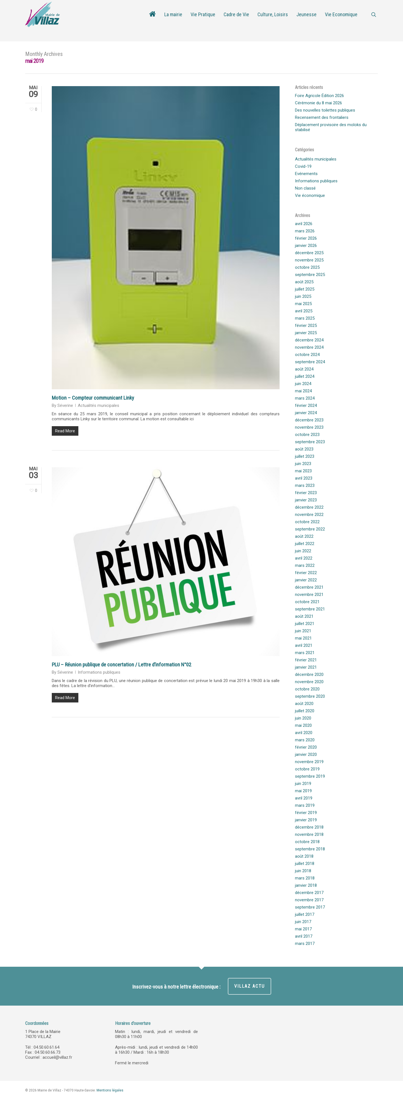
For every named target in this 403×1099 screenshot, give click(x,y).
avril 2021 (303, 645)
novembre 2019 (309, 761)
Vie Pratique (203, 20)
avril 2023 (303, 478)
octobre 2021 (307, 601)
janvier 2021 (306, 667)
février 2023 (306, 492)
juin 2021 (303, 630)
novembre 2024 (309, 347)
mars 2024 (305, 398)
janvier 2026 (306, 245)
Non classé (305, 188)
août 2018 (304, 856)
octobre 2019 (307, 769)
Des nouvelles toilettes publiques (325, 110)
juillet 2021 (304, 623)
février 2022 (306, 572)
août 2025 (304, 281)
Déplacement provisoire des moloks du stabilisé (331, 127)
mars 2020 (305, 739)
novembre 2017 (309, 899)
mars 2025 (305, 318)
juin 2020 (303, 718)
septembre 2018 (310, 849)
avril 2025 (303, 310)
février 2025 (306, 325)
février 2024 (306, 405)
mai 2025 (303, 303)
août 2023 (304, 449)
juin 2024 (303, 383)
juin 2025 (303, 296)
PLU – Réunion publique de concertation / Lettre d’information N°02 (121, 664)
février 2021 (306, 659)
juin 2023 (303, 463)
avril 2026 (303, 223)
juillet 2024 (304, 376)
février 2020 (306, 747)
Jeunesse (306, 20)
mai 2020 (303, 725)
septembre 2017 (310, 907)
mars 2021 (305, 652)
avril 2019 (303, 798)
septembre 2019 (310, 776)
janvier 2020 (306, 754)
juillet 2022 (304, 543)
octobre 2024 (307, 354)
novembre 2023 (309, 427)
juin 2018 (303, 870)
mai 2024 (303, 390)
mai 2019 (303, 790)
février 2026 (306, 238)
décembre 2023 (309, 420)
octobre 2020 (307, 689)
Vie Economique (341, 20)
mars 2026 (305, 231)
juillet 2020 (304, 710)
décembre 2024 (309, 340)
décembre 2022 (309, 507)
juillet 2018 (304, 863)
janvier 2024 (306, 412)
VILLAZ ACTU (249, 986)
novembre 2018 (309, 834)
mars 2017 (305, 943)
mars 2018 (305, 878)
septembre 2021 (310, 609)
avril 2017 (303, 936)
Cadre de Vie (236, 20)
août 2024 (304, 369)
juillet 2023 (304, 456)
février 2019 (306, 812)
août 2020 (304, 703)
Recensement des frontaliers (321, 117)
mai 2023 (303, 470)
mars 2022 (305, 565)
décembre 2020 (309, 674)
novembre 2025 (309, 260)
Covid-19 (303, 166)
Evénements (306, 173)
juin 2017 (303, 921)
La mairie (173, 20)
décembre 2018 (309, 827)
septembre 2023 (310, 441)
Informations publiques (99, 672)
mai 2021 (303, 638)
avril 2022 (303, 558)
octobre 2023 (307, 434)
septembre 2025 (310, 274)
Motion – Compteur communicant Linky (93, 398)
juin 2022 (303, 550)
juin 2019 (303, 783)
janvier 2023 (306, 500)
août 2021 (304, 616)
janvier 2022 (306, 579)
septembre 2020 (310, 696)
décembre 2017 (309, 892)
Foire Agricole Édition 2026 (319, 95)
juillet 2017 (304, 914)
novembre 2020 (309, 681)
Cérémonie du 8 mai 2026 (318, 102)
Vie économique (310, 195)
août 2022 (304, 536)
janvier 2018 (306, 885)
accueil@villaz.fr (57, 1057)
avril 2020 (303, 732)
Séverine (65, 405)
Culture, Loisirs (272, 20)
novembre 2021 (309, 594)
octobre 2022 (307, 521)
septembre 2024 (310, 361)
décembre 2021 (309, 587)
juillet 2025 (304, 289)
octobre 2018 (307, 841)
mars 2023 (305, 485)
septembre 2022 (310, 529)
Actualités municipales (98, 405)
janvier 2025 (306, 332)
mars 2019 (305, 805)
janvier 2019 (306, 819)
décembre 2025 (309, 252)
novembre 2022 (309, 514)
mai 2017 (303, 928)
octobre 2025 (307, 267)
